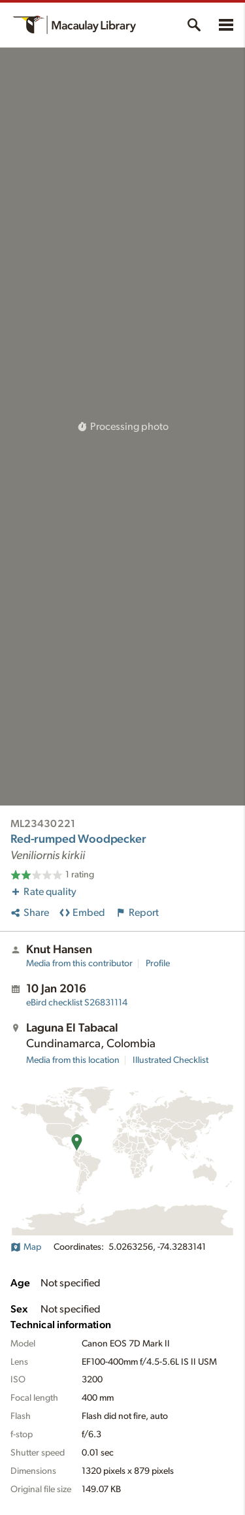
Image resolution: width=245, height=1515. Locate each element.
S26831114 (76, 1002)
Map (25, 1247)
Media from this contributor (79, 963)
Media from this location (73, 1060)
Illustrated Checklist (170, 1060)
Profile (158, 963)
